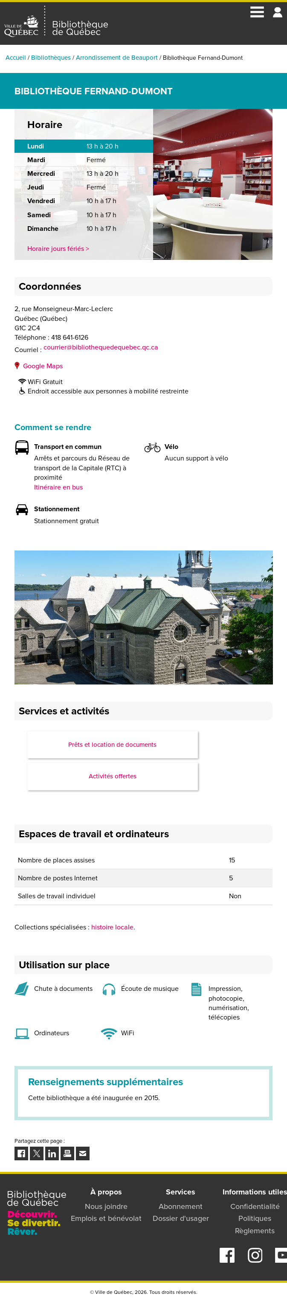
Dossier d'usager (181, 1218)
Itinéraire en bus (58, 487)
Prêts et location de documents (112, 744)
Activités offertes (112, 776)
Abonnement (181, 1206)
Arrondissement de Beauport (117, 57)
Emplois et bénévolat (106, 1218)
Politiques (254, 1218)
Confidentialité (255, 1206)
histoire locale (112, 927)
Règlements (255, 1230)
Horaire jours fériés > (58, 248)
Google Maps (43, 366)
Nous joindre (106, 1206)
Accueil (16, 57)
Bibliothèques (51, 57)
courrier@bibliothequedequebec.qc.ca (100, 347)
